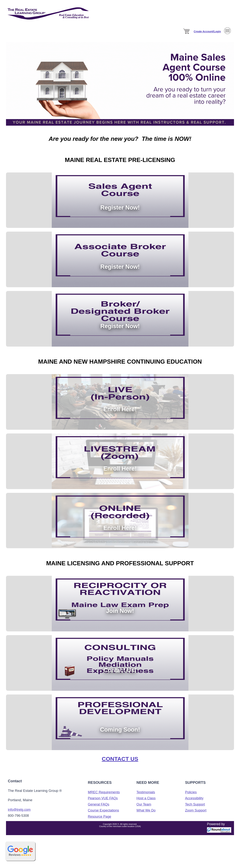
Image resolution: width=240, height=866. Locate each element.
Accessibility (194, 801)
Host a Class (146, 801)
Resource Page (99, 819)
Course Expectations (103, 813)
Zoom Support (195, 813)
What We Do (146, 813)
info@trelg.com (19, 812)
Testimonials (145, 795)
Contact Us (120, 762)
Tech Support (195, 807)
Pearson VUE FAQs (103, 801)
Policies (191, 795)
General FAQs (98, 807)
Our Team (143, 807)
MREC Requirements (104, 795)
